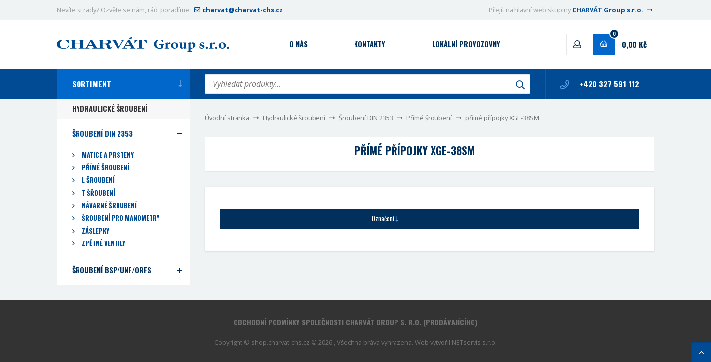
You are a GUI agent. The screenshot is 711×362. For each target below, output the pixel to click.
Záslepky (95, 231)
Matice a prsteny (108, 155)
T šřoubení (98, 193)
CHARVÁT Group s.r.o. (613, 9)
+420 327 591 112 (599, 84)
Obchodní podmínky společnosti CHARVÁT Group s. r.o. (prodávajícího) (355, 322)
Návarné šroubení (109, 205)
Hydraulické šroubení (294, 117)
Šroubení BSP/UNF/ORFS (111, 270)
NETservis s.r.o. (474, 342)
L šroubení (98, 180)
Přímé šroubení (429, 117)
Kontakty (369, 44)
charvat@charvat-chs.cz (237, 9)
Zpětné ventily (103, 243)
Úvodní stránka (227, 117)
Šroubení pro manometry (120, 218)
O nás (298, 44)
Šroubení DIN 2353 (366, 117)
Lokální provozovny (466, 44)
